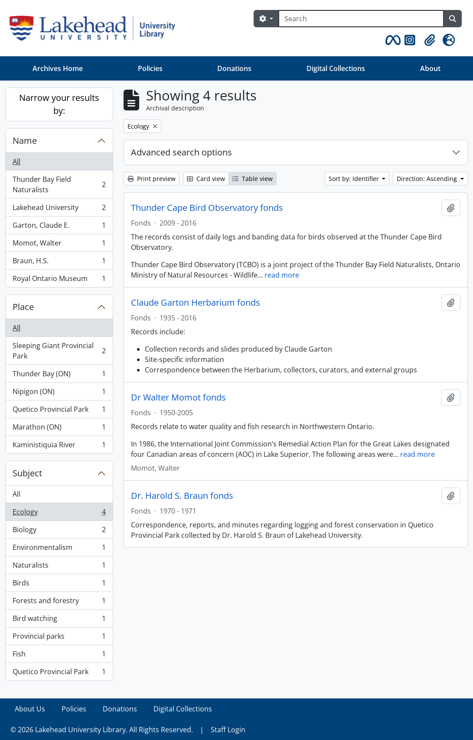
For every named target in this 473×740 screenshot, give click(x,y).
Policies (150, 68)
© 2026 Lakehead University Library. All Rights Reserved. (101, 729)
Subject (27, 473)
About (430, 68)
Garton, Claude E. (59, 227)
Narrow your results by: (59, 104)
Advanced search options (181, 152)
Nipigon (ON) (59, 393)
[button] (391, 40)
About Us (30, 709)
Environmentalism (59, 549)
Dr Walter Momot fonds (178, 397)
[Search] (361, 18)
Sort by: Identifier (355, 178)
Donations (234, 68)
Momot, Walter (59, 245)
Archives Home (58, 68)
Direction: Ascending (428, 178)
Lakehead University (59, 209)
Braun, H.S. (59, 262)
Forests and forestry (59, 602)
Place (23, 307)
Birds (59, 585)
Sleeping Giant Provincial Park (59, 351)
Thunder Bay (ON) (59, 375)
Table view (252, 178)
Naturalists (59, 567)
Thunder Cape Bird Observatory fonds (207, 208)
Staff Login (228, 729)
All (16, 161)
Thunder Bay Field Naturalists (59, 184)
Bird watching (59, 620)
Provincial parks (59, 638)
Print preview (151, 178)
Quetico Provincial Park (59, 411)
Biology (59, 531)
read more (281, 275)
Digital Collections (336, 68)
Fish (59, 656)
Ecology (59, 514)
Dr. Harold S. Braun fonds (182, 496)
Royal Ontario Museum (59, 280)
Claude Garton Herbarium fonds (195, 302)
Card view (206, 178)
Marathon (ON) (59, 429)
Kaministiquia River (59, 446)
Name (25, 140)
